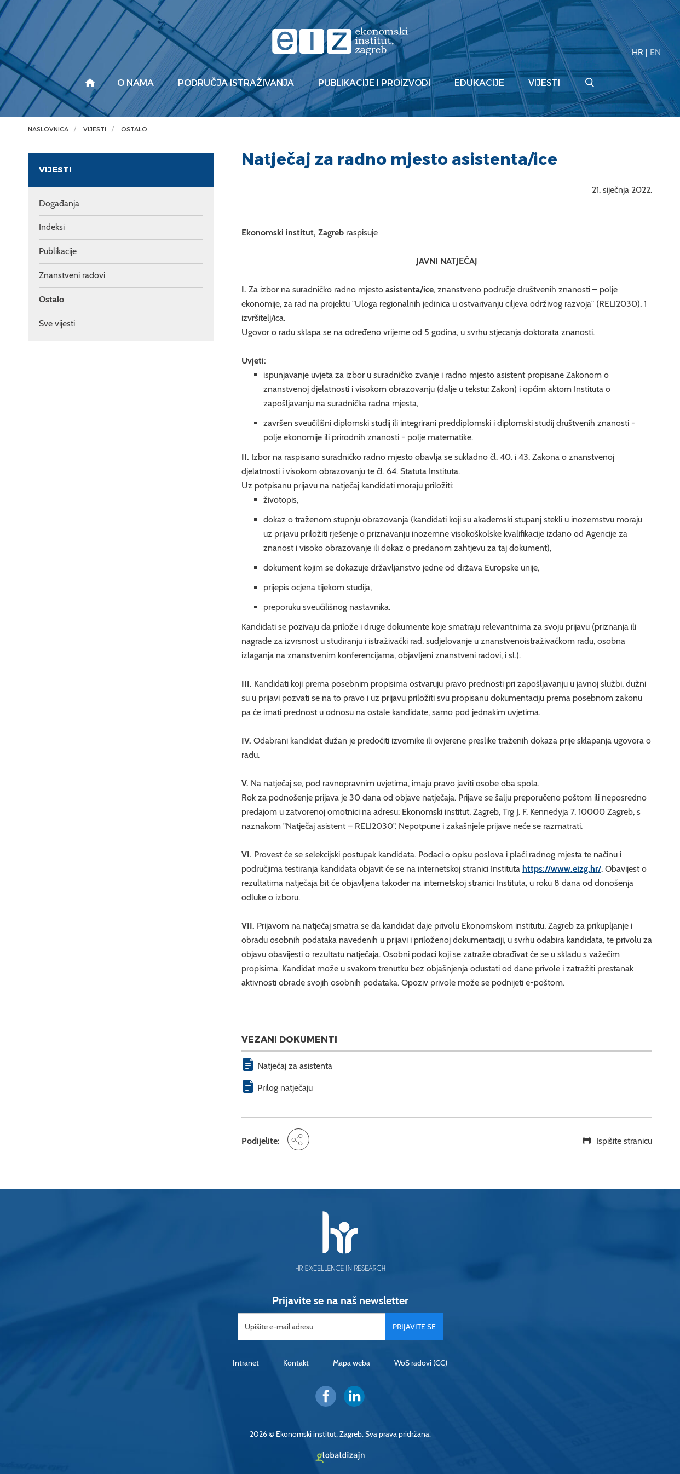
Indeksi (52, 227)
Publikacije (58, 251)
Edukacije (479, 83)
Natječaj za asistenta (294, 1066)
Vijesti (544, 83)
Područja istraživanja (236, 83)
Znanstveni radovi (72, 275)
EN (655, 52)
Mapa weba (351, 1363)
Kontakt (296, 1363)
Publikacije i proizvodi (374, 83)
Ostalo (134, 129)
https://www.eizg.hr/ (561, 868)
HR (637, 52)
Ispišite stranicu (624, 1141)
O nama (135, 83)
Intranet (246, 1363)
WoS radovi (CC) (420, 1363)
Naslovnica (48, 129)
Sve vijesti (57, 323)
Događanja (59, 203)
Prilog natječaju (285, 1088)
